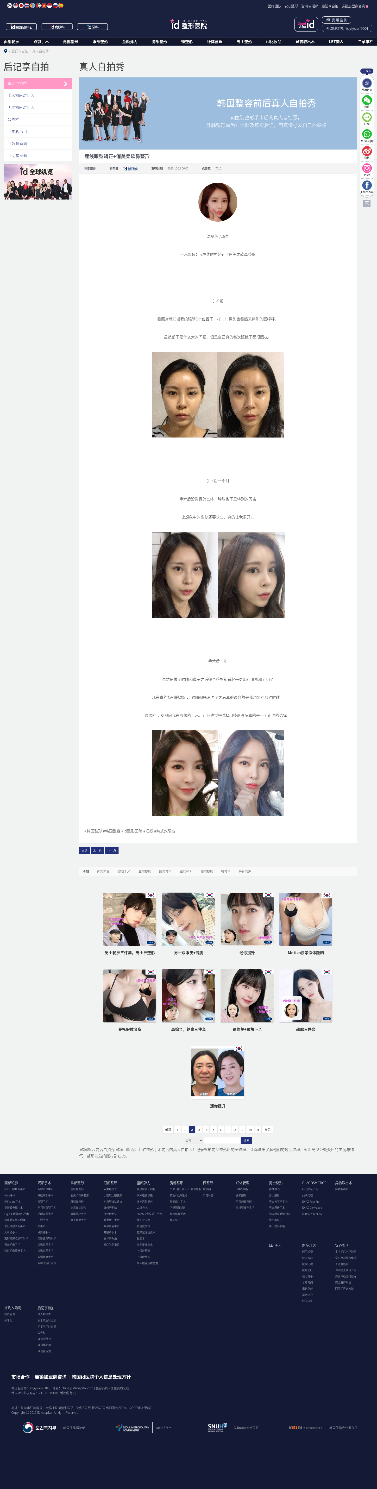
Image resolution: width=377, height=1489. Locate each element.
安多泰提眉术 (145, 1245)
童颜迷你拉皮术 (146, 1232)
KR (10, 5)
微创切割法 (110, 1208)
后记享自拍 (46, 1307)
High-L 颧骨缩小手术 (16, 1214)
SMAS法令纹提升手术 (149, 1214)
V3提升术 (142, 1208)
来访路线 (307, 1289)
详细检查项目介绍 (345, 1270)
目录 (84, 850)
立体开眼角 (110, 1238)
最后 (267, 1129)
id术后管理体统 (306, 24)
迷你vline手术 (12, 1202)
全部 (86, 871)
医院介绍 (309, 1245)
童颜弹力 (130, 41)
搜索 (246, 1140)
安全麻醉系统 (343, 1282)
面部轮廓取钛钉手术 (16, 1238)
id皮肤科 (57, 27)
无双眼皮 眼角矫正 (280, 1214)
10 (250, 1129)
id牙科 (93, 27)
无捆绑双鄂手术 (47, 1208)
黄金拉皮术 (143, 1226)
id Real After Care (312, 1214)
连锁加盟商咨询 (51, 1376)
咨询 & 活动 (12, 1307)
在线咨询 (9, 1314)
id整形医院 (188, 24)
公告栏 (13, 119)
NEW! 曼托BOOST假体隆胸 (185, 1189)
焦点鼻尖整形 (78, 1208)
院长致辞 (307, 1258)
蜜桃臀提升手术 (245, 1208)
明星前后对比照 (20, 107)
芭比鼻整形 (77, 1189)
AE (38, 5)
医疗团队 (307, 1270)
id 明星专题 (17, 155)
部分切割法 (110, 1214)
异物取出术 (305, 41)
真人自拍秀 (17, 83)
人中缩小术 (11, 1232)
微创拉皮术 (143, 1220)
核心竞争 (307, 1276)
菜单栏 (367, 41)
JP (21, 5)
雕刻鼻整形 (77, 1202)
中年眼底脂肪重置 (147, 1263)
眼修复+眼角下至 (247, 1029)
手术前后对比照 (20, 95)
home (5, 51)
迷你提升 (247, 952)
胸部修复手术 (178, 1214)
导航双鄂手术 (45, 1195)
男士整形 (244, 41)
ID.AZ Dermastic (312, 1208)
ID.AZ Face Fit (310, 1202)
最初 (168, 1129)
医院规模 (307, 1252)
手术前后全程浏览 (345, 1252)
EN (15, 5)
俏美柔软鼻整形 (79, 1195)
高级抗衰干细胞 (146, 1189)
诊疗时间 (307, 1282)
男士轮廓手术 (12, 1245)
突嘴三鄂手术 (45, 1251)
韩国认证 (307, 1301)
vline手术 (9, 1195)
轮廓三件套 (305, 1029)
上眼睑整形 (143, 1251)
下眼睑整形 (143, 1257)
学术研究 (307, 1295)
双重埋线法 (110, 1189)
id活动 (8, 1320)
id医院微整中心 (21, 27)
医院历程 (307, 1264)
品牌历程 (307, 1195)
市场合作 (20, 1376)
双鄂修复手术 (45, 1257)
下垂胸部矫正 (178, 1208)
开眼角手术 (110, 1232)
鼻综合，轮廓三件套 (188, 1029)
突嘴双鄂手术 (45, 1245)
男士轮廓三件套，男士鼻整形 (130, 952)
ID (49, 5)
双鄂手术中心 (45, 1189)
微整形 (187, 41)
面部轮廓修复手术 (14, 1251)
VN (44, 5)
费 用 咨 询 (336, 20)
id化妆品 (273, 41)
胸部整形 (159, 41)
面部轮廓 (11, 41)
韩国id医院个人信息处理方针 (101, 1376)
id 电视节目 (17, 131)
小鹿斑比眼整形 (113, 1195)
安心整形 (342, 1245)
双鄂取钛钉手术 (47, 1263)
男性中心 (274, 1189)
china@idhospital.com (78, 1388)
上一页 (97, 850)
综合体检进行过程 (345, 1276)
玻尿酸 (207, 1189)
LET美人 (336, 41)
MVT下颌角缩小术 (14, 1189)
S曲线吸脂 (242, 1189)
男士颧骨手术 (277, 1208)
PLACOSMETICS (314, 1182)
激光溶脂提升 (145, 1202)
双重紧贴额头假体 (14, 1220)
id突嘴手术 (44, 1232)
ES (60, 5)
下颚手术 (43, 1220)
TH (27, 5)
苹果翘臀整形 (244, 1202)
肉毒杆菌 (208, 1195)
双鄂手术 (41, 41)
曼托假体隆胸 (129, 1029)
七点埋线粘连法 (113, 1202)
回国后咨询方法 (344, 1289)
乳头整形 (175, 1220)
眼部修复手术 (111, 1226)
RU (55, 5)
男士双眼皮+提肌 (188, 952)
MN (32, 5)
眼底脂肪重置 (111, 1245)
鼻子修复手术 (78, 1220)
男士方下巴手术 (278, 1202)
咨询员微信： (347, 28)
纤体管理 (214, 41)
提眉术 (141, 1238)
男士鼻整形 (275, 1220)
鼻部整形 (70, 41)
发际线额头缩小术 (14, 1226)
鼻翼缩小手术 (78, 1214)
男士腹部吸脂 (277, 1226)
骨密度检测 (341, 1264)
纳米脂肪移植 (145, 1195)
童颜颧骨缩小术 (13, 1208)
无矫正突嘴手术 (47, 1238)
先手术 (41, 1226)
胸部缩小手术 (178, 1202)
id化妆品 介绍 (310, 1189)
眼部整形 (100, 41)
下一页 (111, 850)
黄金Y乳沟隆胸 (178, 1195)
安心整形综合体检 (345, 1258)
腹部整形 (241, 1195)
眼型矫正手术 (111, 1220)
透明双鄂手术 (45, 1214)
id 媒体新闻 (17, 143)
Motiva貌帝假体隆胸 (306, 952)
